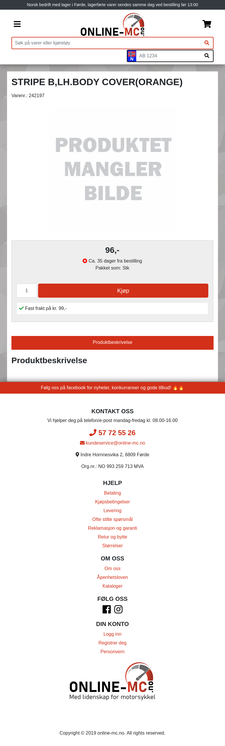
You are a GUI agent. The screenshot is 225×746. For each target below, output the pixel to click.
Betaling (112, 493)
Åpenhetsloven (112, 577)
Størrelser (112, 545)
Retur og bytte (112, 536)
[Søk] (207, 43)
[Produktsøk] (106, 43)
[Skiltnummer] (168, 55)
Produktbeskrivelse (112, 342)
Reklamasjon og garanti (112, 528)
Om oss (112, 568)
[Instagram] (118, 611)
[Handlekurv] (207, 24)
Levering (112, 510)
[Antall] (26, 291)
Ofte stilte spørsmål (112, 519)
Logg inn (112, 634)
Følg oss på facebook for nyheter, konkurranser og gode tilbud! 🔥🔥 (112, 387)
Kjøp (123, 290)
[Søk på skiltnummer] (207, 56)
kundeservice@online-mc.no (112, 442)
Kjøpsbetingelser (112, 501)
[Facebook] (107, 611)
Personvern (112, 651)
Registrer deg (112, 642)
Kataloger (113, 586)
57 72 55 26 (112, 433)
